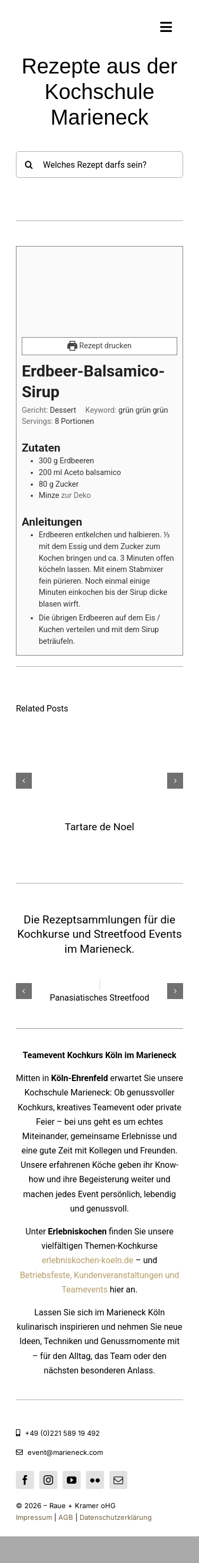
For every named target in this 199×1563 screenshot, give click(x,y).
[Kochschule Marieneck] (49, 26)
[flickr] (95, 1480)
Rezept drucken (99, 345)
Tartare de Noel (99, 827)
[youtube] (72, 1480)
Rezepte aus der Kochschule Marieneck (100, 91)
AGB (66, 1517)
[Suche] (29, 164)
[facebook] (25, 1480)
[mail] (118, 1480)
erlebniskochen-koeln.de (88, 1260)
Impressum (34, 1517)
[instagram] (48, 1480)
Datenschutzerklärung (114, 1517)
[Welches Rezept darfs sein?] (99, 164)
